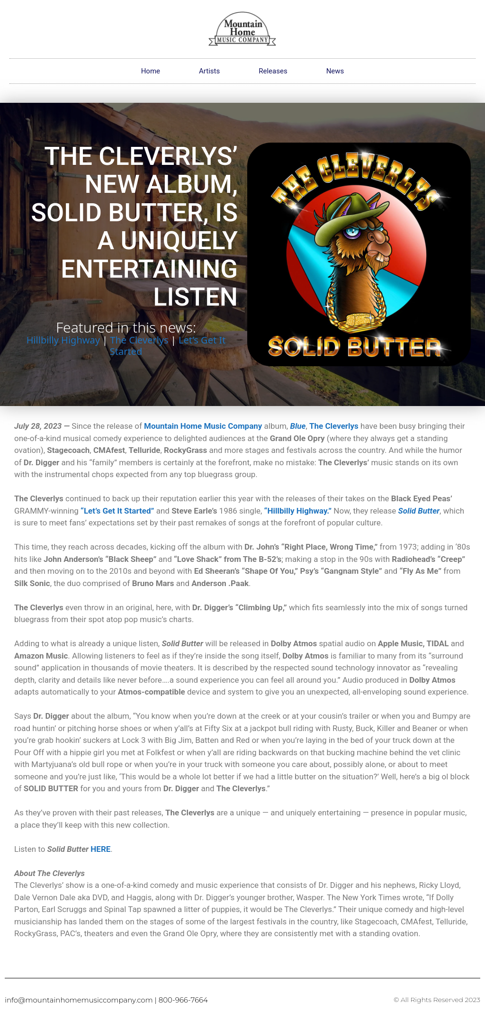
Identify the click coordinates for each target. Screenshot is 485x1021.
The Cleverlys (139, 340)
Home (150, 71)
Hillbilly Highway (63, 340)
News (335, 71)
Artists (209, 71)
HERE (100, 849)
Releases (273, 71)
